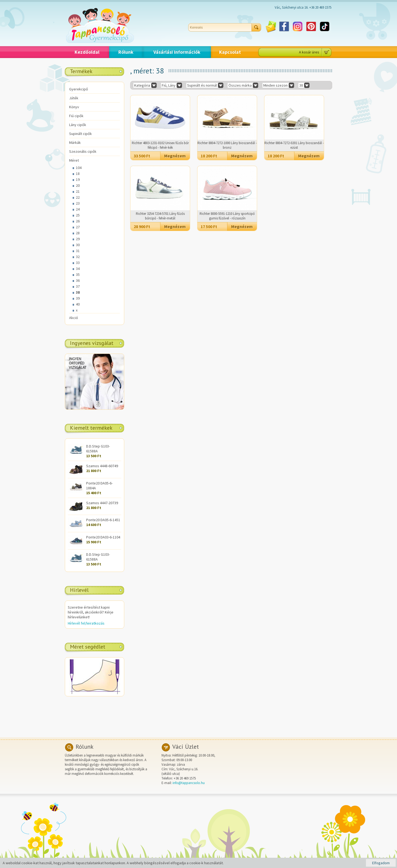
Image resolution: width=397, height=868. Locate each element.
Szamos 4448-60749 (102, 465)
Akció (73, 317)
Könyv (74, 106)
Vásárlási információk (176, 52)
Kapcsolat (230, 52)
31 (78, 250)
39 (78, 298)
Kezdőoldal (87, 52)
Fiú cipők (76, 115)
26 (78, 221)
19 (78, 179)
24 (78, 209)
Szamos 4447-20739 (102, 502)
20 (78, 185)
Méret (74, 160)
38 (78, 292)
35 (78, 274)
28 (78, 232)
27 (78, 227)
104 (79, 167)
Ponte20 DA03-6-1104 (103, 537)
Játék (73, 98)
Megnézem (175, 155)
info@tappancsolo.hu (189, 783)
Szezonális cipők (82, 151)
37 (78, 286)
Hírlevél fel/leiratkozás (86, 623)
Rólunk (125, 52)
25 (78, 215)
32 (78, 256)
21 (78, 191)
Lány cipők (77, 124)
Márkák (75, 142)
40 (78, 304)
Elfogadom (381, 862)
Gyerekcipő (78, 89)
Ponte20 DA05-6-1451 (103, 519)
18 (78, 173)
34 (78, 268)
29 (78, 238)
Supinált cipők (80, 133)
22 (78, 197)
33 (78, 262)
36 (78, 280)
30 (78, 244)
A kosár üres (309, 52)
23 (78, 203)
